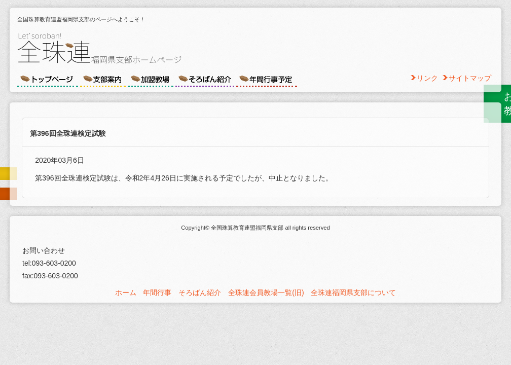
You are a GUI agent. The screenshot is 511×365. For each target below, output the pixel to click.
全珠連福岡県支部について (353, 292)
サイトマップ (470, 78)
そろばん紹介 (199, 292)
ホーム (125, 292)
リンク (427, 78)
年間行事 (157, 292)
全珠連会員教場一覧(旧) (266, 292)
